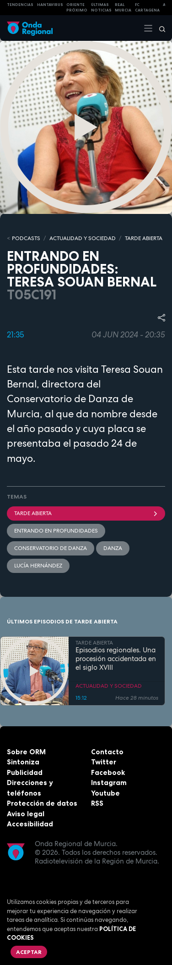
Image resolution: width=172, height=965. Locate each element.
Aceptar (29, 951)
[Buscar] (159, 28)
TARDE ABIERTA (143, 238)
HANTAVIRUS (50, 4)
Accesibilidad (30, 823)
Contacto (107, 751)
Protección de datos (42, 803)
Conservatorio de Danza (50, 548)
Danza (112, 548)
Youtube (105, 793)
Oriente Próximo (76, 7)
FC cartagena (147, 7)
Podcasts (26, 238)
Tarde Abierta (86, 513)
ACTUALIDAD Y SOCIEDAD (82, 238)
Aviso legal (25, 813)
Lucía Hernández (38, 565)
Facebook (108, 772)
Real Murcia (123, 7)
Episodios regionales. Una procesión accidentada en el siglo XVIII (115, 659)
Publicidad (25, 772)
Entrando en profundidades (56, 530)
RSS (97, 803)
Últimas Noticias (101, 7)
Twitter (103, 761)
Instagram (109, 782)
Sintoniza (23, 761)
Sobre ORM (26, 751)
